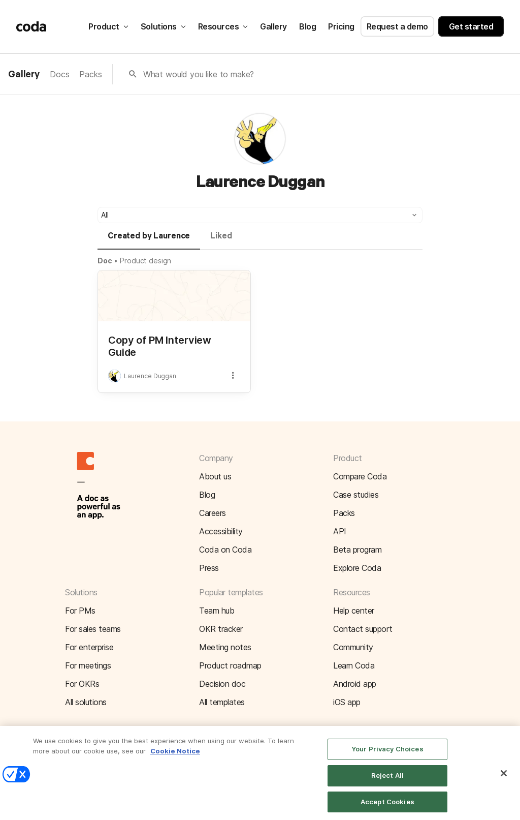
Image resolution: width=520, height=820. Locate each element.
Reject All (387, 782)
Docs (59, 74)
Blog (307, 26)
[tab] (149, 240)
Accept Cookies (387, 808)
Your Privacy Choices (387, 755)
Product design (145, 260)
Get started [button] (471, 26)
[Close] (504, 780)
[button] (260, 215)
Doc (105, 260)
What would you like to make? (198, 74)
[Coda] (31, 26)
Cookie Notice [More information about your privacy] (175, 757)
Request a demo (397, 26)
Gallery (273, 26)
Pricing (341, 26)
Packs (90, 74)
